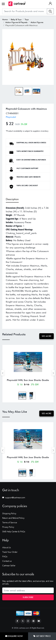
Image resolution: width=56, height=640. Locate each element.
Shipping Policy (9, 513)
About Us (6, 547)
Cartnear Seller (8, 565)
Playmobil (11, 117)
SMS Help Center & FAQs (13, 531)
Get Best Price (42, 636)
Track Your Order (9, 552)
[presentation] (2, 373)
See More (46, 336)
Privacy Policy (8, 527)
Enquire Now (14, 636)
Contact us (6, 561)
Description (12, 199)
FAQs (4, 556)
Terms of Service (9, 522)
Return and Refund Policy (13, 518)
